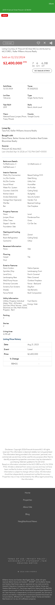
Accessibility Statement (24, 561)
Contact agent (8, 43)
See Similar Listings (42, 71)
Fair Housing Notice (32, 562)
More (51, 3)
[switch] (38, 43)
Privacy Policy (36, 559)
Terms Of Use (16, 559)
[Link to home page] (2, 3)
